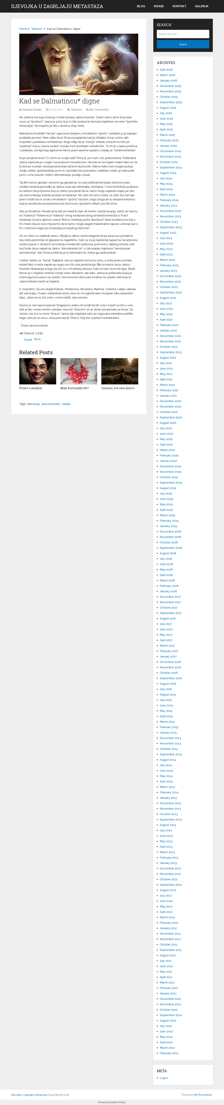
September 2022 (171, 292)
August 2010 (168, 1020)
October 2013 (169, 814)
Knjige (159, 6)
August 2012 (168, 890)
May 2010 (166, 1037)
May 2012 (166, 906)
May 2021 (166, 374)
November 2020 (170, 406)
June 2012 (166, 901)
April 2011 (166, 977)
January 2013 (168, 863)
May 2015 (166, 711)
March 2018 (167, 580)
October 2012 (169, 879)
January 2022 (168, 330)
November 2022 (170, 281)
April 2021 (166, 379)
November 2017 (170, 602)
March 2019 (167, 515)
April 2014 (166, 781)
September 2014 (171, 754)
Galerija (201, 6)
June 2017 (166, 629)
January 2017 (168, 656)
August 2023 (168, 232)
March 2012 (167, 917)
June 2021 (166, 368)
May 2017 (166, 634)
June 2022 (166, 308)
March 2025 (167, 135)
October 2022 (169, 287)
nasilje (66, 404)
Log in (164, 1078)
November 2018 (170, 537)
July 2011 (166, 960)
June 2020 (166, 433)
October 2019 (169, 477)
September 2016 (171, 678)
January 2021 (168, 395)
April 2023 (166, 254)
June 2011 (166, 966)
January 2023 (168, 270)
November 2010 (170, 1004)
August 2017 (168, 618)
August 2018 (168, 553)
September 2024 (171, 167)
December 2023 (170, 211)
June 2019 (166, 499)
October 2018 (169, 542)
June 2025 (166, 118)
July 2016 (166, 689)
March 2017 (167, 645)
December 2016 (170, 662)
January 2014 (168, 797)
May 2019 (166, 504)
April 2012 (166, 912)
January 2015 (168, 732)
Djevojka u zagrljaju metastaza (57, 6)
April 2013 (166, 846)
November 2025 (170, 91)
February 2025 (169, 140)
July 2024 (166, 178)
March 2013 (167, 852)
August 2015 (168, 694)
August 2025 (168, 107)
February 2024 (169, 200)
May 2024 (166, 183)
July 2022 (166, 303)
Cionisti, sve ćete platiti (118, 388)
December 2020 (170, 401)
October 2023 (169, 221)
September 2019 (171, 482)
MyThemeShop (203, 1094)
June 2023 (166, 243)
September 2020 (171, 417)
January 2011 (168, 993)
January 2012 (168, 928)
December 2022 (170, 276)
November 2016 (170, 667)
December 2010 (170, 999)
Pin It (37, 339)
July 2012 (166, 895)
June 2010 (166, 1031)
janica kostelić (51, 404)
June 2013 (166, 836)
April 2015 (166, 716)
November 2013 (170, 808)
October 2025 (169, 97)
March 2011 (167, 982)
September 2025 (171, 102)
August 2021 (168, 357)
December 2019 (170, 466)
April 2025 (166, 129)
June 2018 (166, 564)
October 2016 (169, 672)
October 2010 (169, 1009)
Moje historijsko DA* (74, 388)
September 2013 (171, 819)
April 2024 (166, 189)
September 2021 (171, 352)
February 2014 (169, 792)
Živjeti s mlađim (30, 388)
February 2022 (169, 325)
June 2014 (166, 770)
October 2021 (169, 346)
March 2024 (167, 194)
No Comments (99, 109)
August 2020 (168, 423)
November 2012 (170, 874)
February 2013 (169, 857)
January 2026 (168, 80)
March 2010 (167, 1047)
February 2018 (169, 586)
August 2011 (168, 955)
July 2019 (166, 493)
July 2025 (166, 113)
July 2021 (166, 363)
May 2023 (166, 249)
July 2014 (166, 765)
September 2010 (171, 1015)
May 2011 (166, 971)
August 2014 (168, 759)
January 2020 (168, 461)
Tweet (27, 339)
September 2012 (171, 884)
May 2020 (166, 439)
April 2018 (166, 575)
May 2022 (166, 314)
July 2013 (166, 830)
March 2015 (167, 721)
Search (183, 44)
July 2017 (166, 624)
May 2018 (166, 569)
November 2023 (170, 216)
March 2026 (167, 75)
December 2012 (170, 868)
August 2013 (168, 825)
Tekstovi (76, 109)
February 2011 (169, 988)
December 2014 (170, 738)
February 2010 (169, 1053)
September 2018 (171, 548)
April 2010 (166, 1042)
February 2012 (169, 922)
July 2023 (166, 238)
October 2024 (169, 162)
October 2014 (169, 749)
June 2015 (166, 705)
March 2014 (167, 787)
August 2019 (168, 488)
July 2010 (166, 1026)
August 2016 (168, 683)
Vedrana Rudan (32, 109)
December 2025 (170, 86)
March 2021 (167, 385)
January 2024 (168, 205)
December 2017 (170, 596)
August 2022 (168, 298)
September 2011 (171, 950)
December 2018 (170, 531)
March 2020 (167, 450)
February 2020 (169, 455)
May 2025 (166, 124)
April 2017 (166, 640)
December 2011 (170, 933)
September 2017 (171, 613)
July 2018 (166, 558)
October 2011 (168, 944)
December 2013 (170, 803)
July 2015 (166, 700)
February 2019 (169, 520)
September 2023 (171, 227)
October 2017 (169, 607)
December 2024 (170, 151)
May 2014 (166, 776)
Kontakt (179, 6)
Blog (141, 6)
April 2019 (166, 509)
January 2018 (168, 591)
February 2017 (169, 651)
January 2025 (168, 145)
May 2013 (166, 841)
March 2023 (167, 260)
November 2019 (170, 471)
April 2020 (166, 444)
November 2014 (170, 743)
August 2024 (168, 173)
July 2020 (166, 428)
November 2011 (170, 939)
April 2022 (166, 319)
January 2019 (168, 526)
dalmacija (33, 404)
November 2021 (170, 341)
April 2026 (166, 69)
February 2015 (169, 727)
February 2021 (169, 390)
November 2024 (170, 156)
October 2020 (169, 412)
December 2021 (170, 336)
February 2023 (169, 265)
